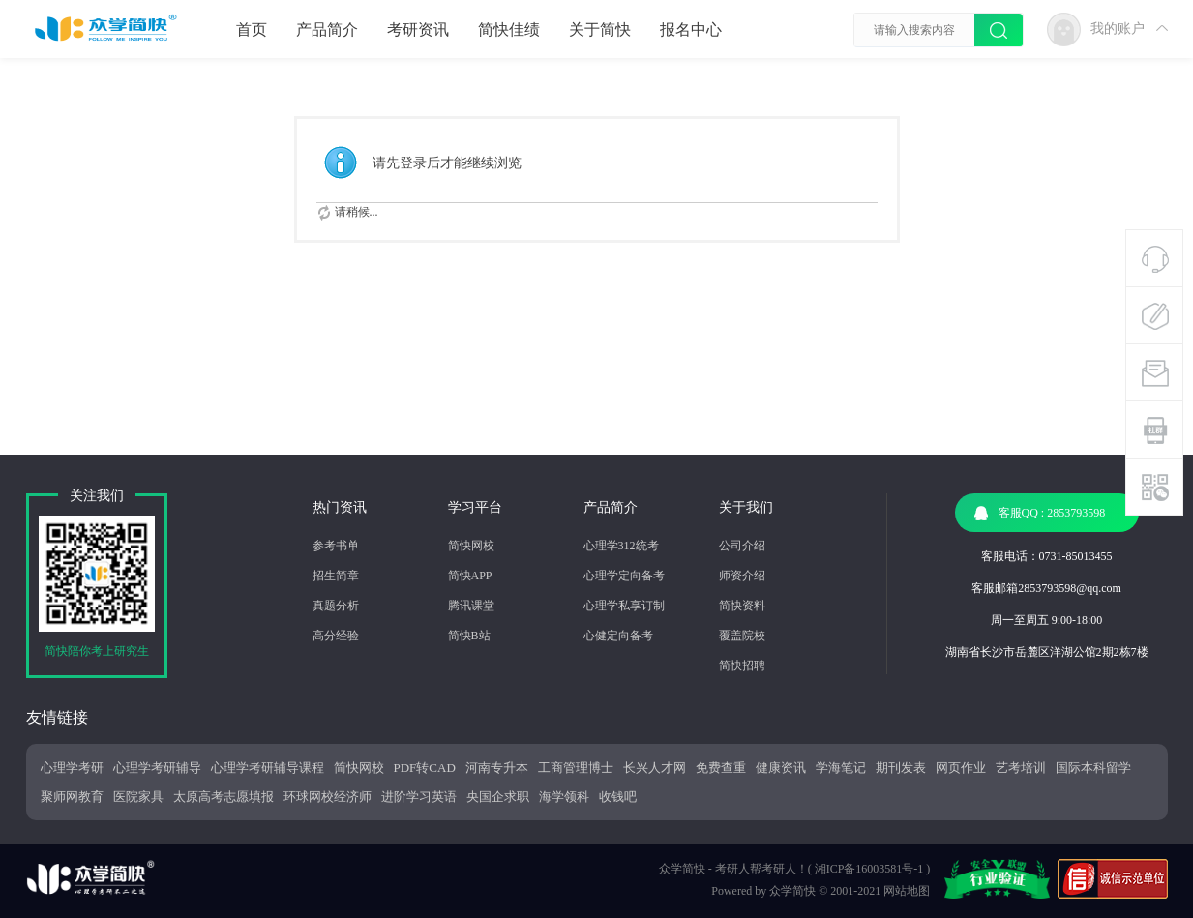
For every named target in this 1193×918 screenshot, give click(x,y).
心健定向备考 (618, 635)
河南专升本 (496, 767)
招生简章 (336, 575)
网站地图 (906, 891)
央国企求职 (497, 796)
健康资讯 (781, 767)
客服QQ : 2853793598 (1040, 513)
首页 (251, 29)
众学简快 (792, 891)
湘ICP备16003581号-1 (869, 868)
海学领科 (564, 796)
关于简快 (600, 29)
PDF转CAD (425, 767)
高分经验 (336, 635)
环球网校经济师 (327, 796)
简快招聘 (742, 665)
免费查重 (721, 767)
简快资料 (742, 605)
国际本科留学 (1093, 767)
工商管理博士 (575, 767)
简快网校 (471, 545)
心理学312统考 (621, 545)
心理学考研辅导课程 (267, 767)
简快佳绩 (509, 29)
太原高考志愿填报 (223, 796)
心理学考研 (72, 767)
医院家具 (138, 796)
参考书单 (336, 545)
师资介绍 (742, 575)
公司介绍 (742, 545)
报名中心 (691, 29)
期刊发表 (901, 767)
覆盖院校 (742, 635)
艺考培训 (1021, 767)
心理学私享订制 (624, 605)
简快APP (470, 575)
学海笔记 (841, 767)
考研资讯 (418, 29)
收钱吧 (618, 796)
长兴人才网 (654, 767)
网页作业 (961, 767)
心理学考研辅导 (157, 767)
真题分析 (336, 605)
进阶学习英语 (419, 796)
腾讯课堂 (471, 605)
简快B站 (469, 635)
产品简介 (327, 29)
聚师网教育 (72, 796)
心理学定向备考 (624, 575)
